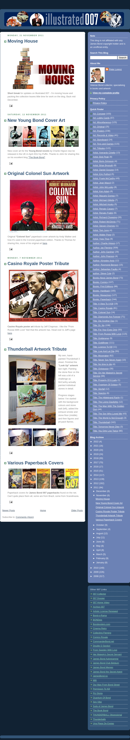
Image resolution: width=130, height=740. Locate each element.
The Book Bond (100, 710)
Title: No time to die (102, 364)
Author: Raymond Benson (105, 265)
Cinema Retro (100, 628)
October (100, 525)
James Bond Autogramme (105, 659)
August (100, 533)
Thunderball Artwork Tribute (37, 349)
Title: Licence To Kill (102, 347)
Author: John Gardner (103, 252)
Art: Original (99, 127)
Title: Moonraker (101, 355)
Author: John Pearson (103, 256)
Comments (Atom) (25, 517)
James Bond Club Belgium (106, 663)
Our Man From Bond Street (106, 685)
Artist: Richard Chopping (105, 217)
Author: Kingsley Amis (104, 260)
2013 (96, 479)
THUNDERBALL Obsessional (107, 715)
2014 (96, 475)
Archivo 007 (99, 607)
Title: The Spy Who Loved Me (107, 414)
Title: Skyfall (99, 389)
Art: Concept (99, 114)
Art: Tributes (99, 148)
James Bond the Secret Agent (107, 672)
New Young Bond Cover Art (36, 120)
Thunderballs (99, 719)
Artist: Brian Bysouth (103, 165)
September (102, 529)
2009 (96, 572)
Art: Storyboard (100, 139)
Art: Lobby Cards (101, 118)
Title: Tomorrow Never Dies (106, 426)
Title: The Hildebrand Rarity (106, 397)
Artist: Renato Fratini (103, 213)
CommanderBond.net (103, 641)
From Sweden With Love (105, 650)
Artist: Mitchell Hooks (103, 204)
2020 (96, 450)
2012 (96, 483)
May (98, 546)
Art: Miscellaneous (102, 122)
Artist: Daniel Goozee (103, 170)
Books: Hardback (101, 291)
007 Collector (99, 594)
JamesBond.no (100, 676)
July (98, 537)
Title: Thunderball (101, 422)
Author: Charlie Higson (104, 243)
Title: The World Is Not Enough (108, 418)
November (101, 495)
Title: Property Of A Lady (105, 380)
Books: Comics (100, 282)
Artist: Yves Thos (101, 239)
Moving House (23, 41)
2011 (96, 487)
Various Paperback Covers (35, 462)
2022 (96, 441)
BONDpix (97, 620)
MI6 (95, 680)
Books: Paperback (102, 299)
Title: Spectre (99, 393)
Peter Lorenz (115, 69)
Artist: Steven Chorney (104, 226)
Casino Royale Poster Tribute (38, 263)
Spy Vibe (97, 702)
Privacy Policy (100, 103)
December (101, 491)
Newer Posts (8, 510)
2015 (96, 471)
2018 (96, 458)
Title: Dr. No (99, 325)
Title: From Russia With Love (107, 334)
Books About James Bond (105, 278)
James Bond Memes (103, 667)
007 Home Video (101, 602)
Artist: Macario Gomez (104, 196)
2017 (96, 462)
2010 (96, 568)
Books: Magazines (102, 295)
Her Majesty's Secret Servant (107, 654)
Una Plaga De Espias (103, 723)
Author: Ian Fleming (102, 247)
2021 (96, 446)
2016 (96, 466)
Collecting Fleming (102, 633)
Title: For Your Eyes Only (105, 330)
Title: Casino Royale (103, 308)
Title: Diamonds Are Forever (107, 317)
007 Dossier (99, 598)
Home (43, 510)
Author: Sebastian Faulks (105, 269)
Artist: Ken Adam (101, 191)
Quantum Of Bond (102, 698)
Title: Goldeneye (101, 338)
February (101, 558)
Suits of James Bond (103, 706)
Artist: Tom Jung (101, 230)
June (99, 541)
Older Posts (77, 510)
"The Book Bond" (36, 157)
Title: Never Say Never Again (107, 360)
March (99, 554)
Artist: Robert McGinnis (104, 222)
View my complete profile (106, 93)
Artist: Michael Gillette (103, 200)
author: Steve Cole (102, 273)
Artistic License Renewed (105, 611)
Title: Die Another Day (103, 321)
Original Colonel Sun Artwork (38, 173)
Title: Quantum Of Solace (105, 384)
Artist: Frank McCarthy (104, 178)
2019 (96, 454)
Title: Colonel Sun (101, 312)
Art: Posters (99, 131)
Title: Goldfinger (101, 343)
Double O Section (101, 646)
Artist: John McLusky (103, 187)
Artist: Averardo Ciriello (104, 152)
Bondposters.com (101, 624)
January (100, 562)
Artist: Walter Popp (102, 235)
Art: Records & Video (103, 135)
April (98, 550)
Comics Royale (100, 637)
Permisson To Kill (101, 689)
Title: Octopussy (101, 368)
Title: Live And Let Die (103, 351)
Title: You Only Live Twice (105, 431)
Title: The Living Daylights (105, 402)
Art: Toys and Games (103, 144)
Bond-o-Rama (100, 615)
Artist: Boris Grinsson (103, 161)
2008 (96, 576)
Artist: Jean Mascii (102, 183)
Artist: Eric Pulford (102, 174)
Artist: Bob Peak (101, 157)
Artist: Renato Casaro (103, 209)
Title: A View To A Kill (103, 304)
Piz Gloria (98, 693)
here (45, 243)
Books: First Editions (103, 286)
